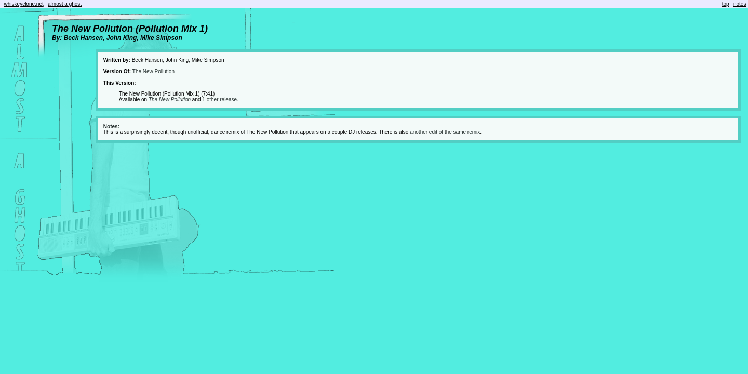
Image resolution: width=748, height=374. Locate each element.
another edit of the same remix (445, 132)
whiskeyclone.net (24, 4)
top (725, 4)
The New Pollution (153, 71)
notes (739, 4)
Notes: (111, 126)
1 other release (219, 99)
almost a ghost (65, 4)
